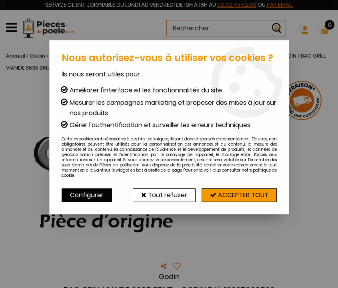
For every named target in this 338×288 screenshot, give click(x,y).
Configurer (87, 195)
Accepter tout (239, 195)
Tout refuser (164, 195)
